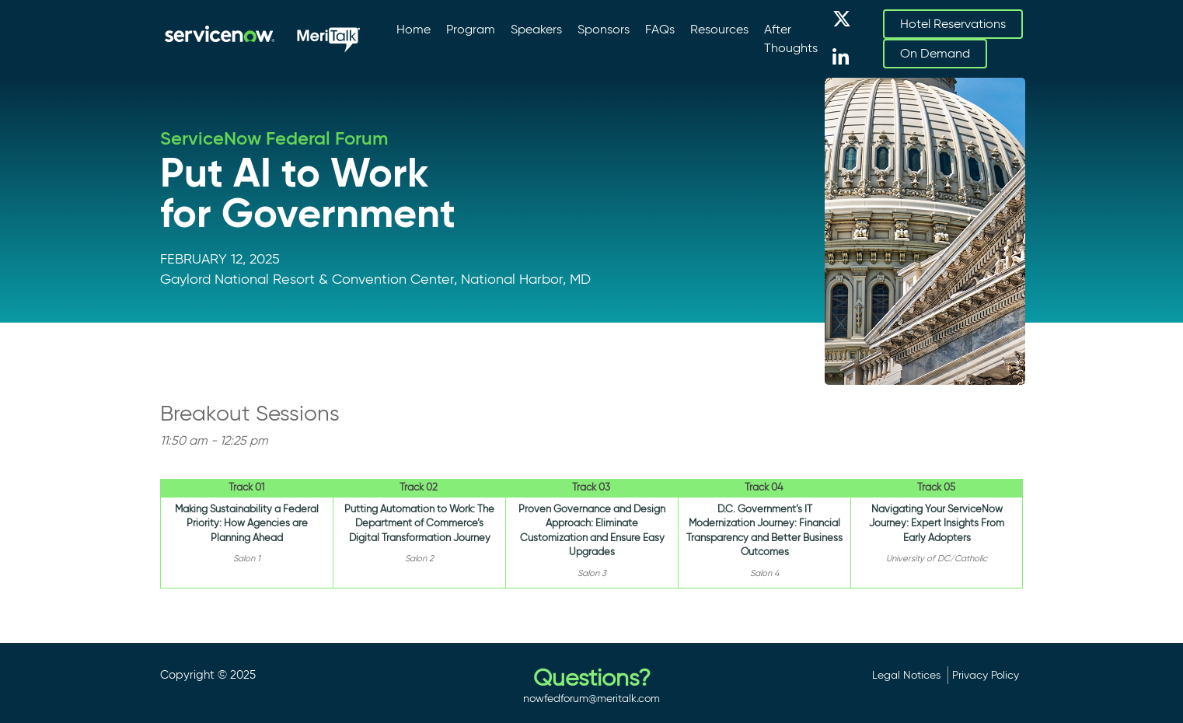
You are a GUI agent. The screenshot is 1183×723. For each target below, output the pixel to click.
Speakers (536, 29)
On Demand (935, 53)
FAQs (660, 29)
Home (413, 29)
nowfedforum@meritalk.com (591, 698)
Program (470, 29)
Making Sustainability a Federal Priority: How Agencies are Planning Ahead (247, 523)
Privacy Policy (985, 675)
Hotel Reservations (953, 23)
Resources (719, 29)
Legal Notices (906, 675)
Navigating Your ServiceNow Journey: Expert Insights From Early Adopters (936, 523)
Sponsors (604, 29)
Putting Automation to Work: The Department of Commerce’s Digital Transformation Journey (419, 523)
